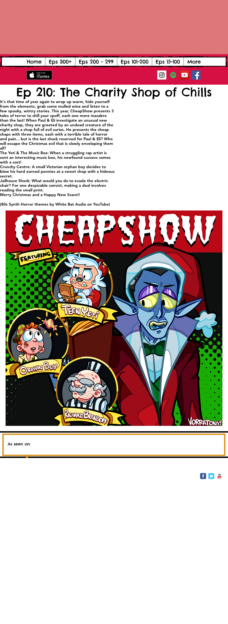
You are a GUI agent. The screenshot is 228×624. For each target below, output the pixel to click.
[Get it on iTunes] (39, 75)
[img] (80, 442)
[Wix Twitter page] (211, 476)
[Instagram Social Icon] (161, 75)
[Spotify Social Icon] (173, 75)
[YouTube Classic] (219, 476)
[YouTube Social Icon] (184, 75)
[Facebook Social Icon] (196, 75)
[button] (60, 61)
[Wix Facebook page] (203, 476)
